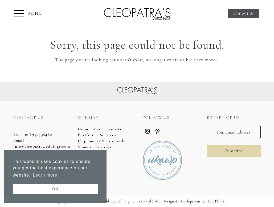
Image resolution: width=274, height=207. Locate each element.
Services (108, 135)
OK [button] (55, 189)
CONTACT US (243, 13)
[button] (28, 14)
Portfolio (87, 135)
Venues (84, 147)
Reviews (103, 147)
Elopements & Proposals (101, 141)
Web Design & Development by (189, 201)
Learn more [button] (45, 175)
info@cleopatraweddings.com (41, 146)
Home (83, 129)
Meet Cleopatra (108, 129)
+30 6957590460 (37, 134)
